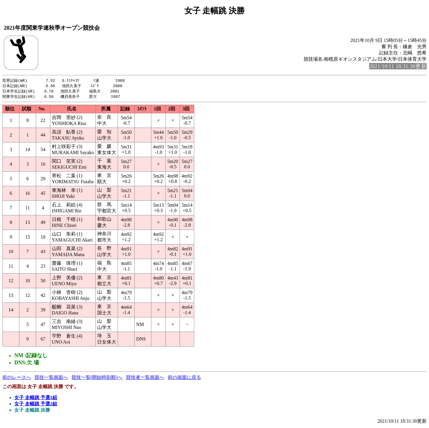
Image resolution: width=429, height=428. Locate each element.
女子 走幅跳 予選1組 (35, 398)
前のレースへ (16, 378)
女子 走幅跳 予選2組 (35, 404)
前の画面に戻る (184, 378)
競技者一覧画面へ (145, 378)
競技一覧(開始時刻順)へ (97, 378)
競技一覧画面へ (51, 378)
